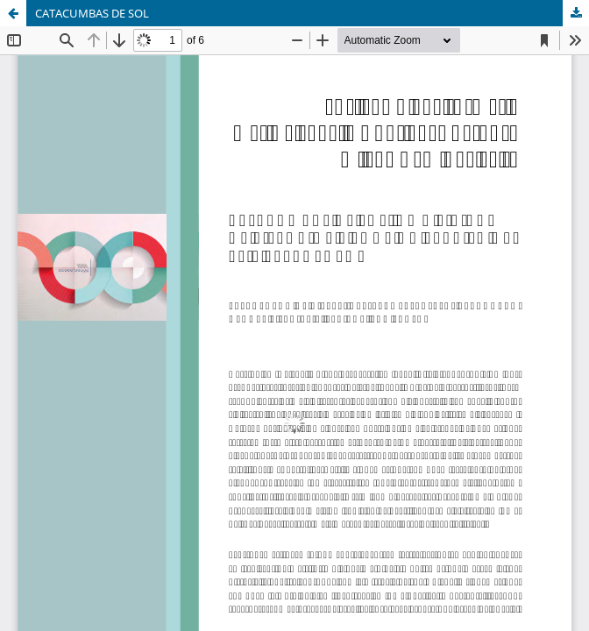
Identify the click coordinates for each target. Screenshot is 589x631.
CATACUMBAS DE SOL (92, 13)
